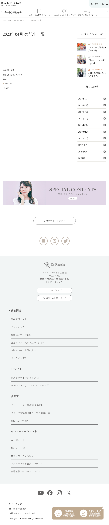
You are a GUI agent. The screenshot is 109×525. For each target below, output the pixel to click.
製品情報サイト (19, 319)
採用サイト (16, 448)
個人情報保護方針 (18, 508)
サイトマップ (15, 503)
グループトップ (54, 290)
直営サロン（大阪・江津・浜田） (28, 342)
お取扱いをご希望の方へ (23, 350)
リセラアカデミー (20, 358)
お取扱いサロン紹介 (21, 334)
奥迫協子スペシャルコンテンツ (27, 471)
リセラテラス (18, 327)
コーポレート (18, 440)
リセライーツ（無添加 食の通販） (28, 405)
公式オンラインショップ (23, 377)
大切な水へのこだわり (22, 455)
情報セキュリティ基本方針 (22, 513)
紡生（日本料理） (20, 420)
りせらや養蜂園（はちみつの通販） (29, 412)
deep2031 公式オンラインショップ (28, 385)
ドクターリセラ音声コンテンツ (27, 463)
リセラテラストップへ (54, 220)
